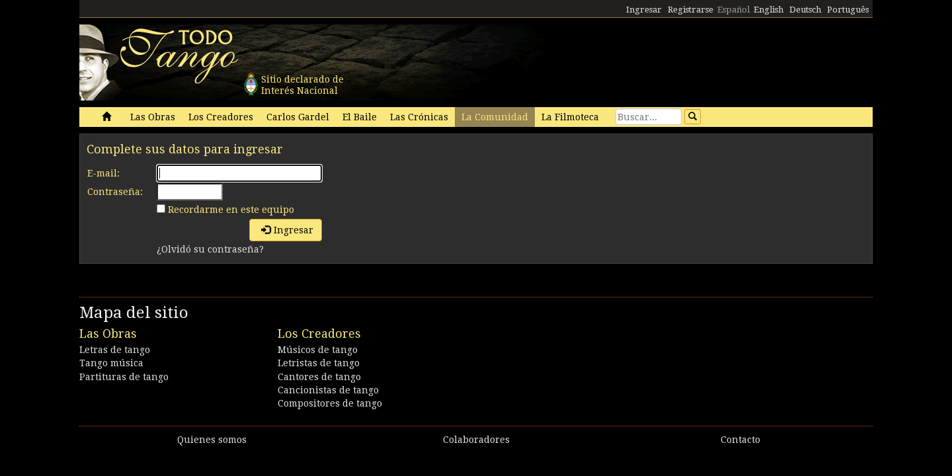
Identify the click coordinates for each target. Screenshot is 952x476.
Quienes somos (212, 439)
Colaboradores (476, 439)
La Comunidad (494, 117)
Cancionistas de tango (328, 390)
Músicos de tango (318, 349)
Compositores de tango (330, 403)
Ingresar (644, 10)
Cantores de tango (319, 377)
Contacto (740, 439)
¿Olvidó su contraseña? (210, 249)
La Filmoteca (570, 117)
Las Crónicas (419, 117)
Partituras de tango (124, 377)
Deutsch (805, 10)
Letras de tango (114, 349)
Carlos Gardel (297, 117)
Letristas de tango (319, 363)
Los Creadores (220, 117)
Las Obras (152, 117)
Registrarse (690, 10)
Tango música (111, 363)
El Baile (359, 117)
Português (848, 10)
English (768, 10)
